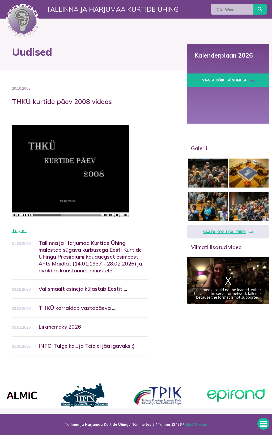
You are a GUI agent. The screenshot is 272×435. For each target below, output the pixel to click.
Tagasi (19, 230)
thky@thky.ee (196, 424)
